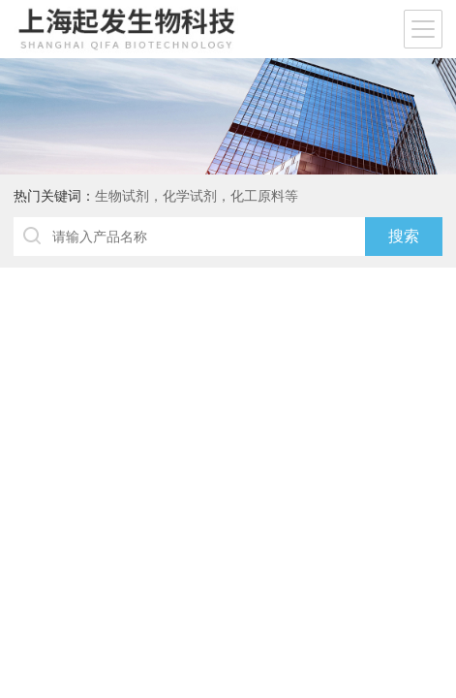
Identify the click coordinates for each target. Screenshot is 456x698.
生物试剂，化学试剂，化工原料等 (196, 196)
